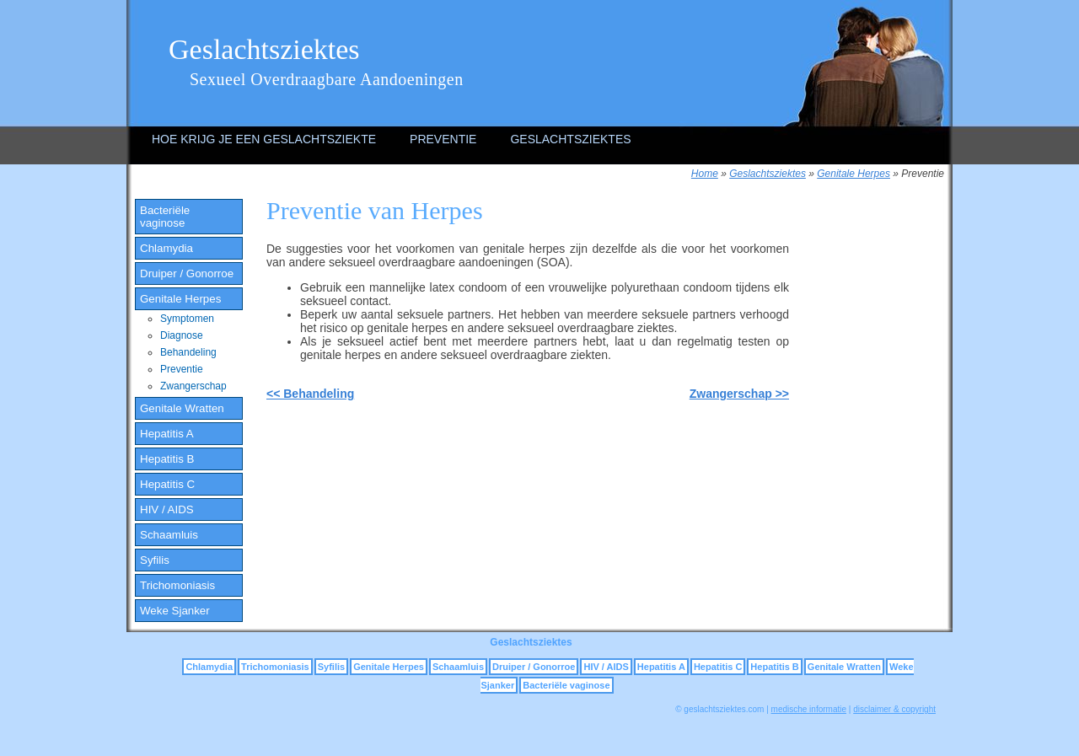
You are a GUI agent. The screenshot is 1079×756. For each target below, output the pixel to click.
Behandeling (188, 352)
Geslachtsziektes (264, 49)
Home (704, 174)
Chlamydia (166, 248)
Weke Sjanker (175, 610)
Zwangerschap (193, 386)
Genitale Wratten (182, 408)
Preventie (443, 139)
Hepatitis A (167, 433)
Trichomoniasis (177, 585)
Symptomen (187, 318)
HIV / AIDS (167, 509)
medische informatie (808, 709)
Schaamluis (169, 534)
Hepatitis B (167, 459)
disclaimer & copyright (894, 709)
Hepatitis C (167, 484)
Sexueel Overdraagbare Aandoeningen (327, 79)
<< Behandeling (310, 393)
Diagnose (181, 335)
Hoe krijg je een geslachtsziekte (264, 139)
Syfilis (154, 560)
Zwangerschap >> (739, 393)
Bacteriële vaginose (165, 216)
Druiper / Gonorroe (187, 273)
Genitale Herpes (853, 174)
